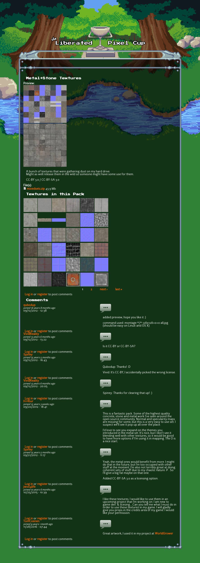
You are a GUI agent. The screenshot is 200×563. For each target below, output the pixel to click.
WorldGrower (164, 533)
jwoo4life (29, 487)
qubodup (29, 305)
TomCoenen (31, 521)
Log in (29, 294)
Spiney (28, 354)
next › (104, 289)
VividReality (31, 334)
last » (118, 289)
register (42, 294)
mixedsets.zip (36, 189)
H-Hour (28, 401)
